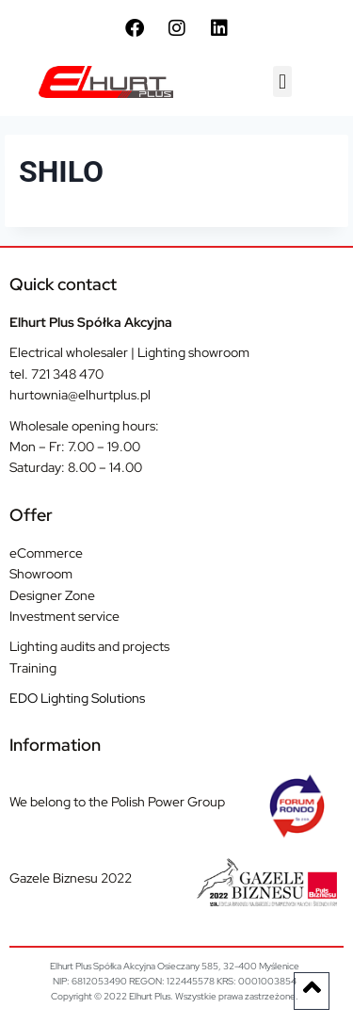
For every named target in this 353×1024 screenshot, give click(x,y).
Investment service (64, 616)
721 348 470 (67, 374)
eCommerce (46, 553)
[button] (282, 81)
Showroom (40, 573)
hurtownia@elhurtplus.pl (80, 394)
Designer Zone (52, 595)
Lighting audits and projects (89, 646)
